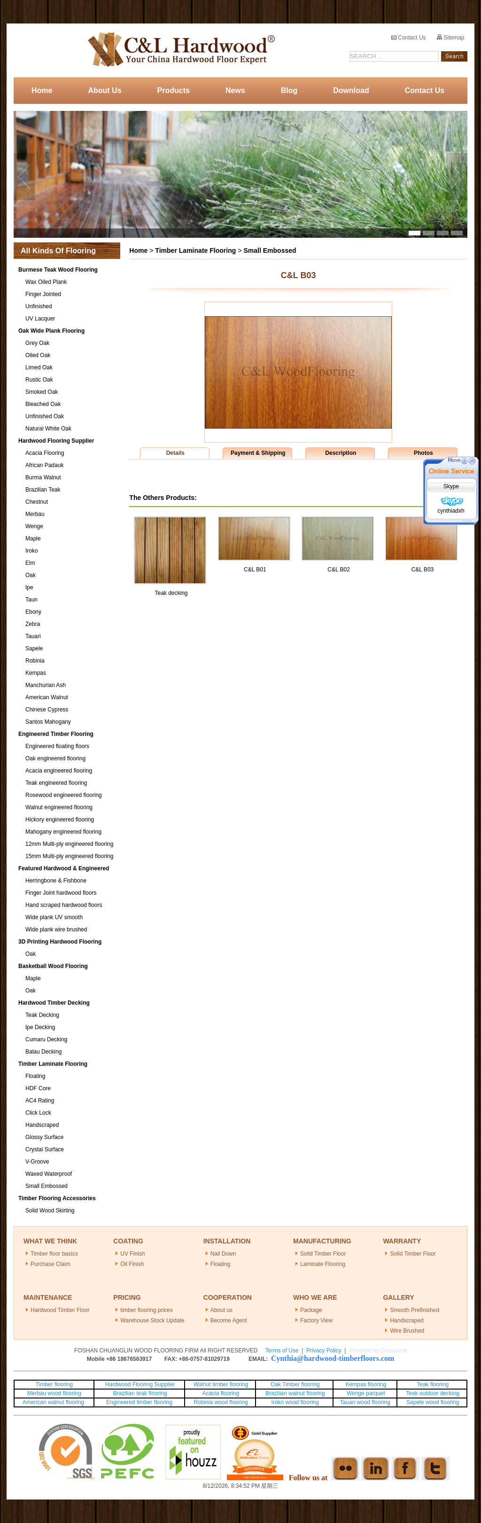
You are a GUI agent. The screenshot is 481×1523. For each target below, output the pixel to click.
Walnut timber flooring (221, 1384)
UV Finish (132, 1253)
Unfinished (38, 306)
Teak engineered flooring (56, 783)
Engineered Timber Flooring (55, 734)
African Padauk (44, 465)
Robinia (35, 660)
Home (41, 90)
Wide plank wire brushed (56, 929)
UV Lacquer (40, 318)
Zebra (32, 624)
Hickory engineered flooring (59, 819)
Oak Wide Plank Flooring (51, 331)
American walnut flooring (54, 1402)
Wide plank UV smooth (54, 917)
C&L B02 (338, 569)
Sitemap (450, 37)
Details (175, 453)
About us (221, 1310)
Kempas (35, 673)
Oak (30, 575)
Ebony (33, 612)
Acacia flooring (220, 1393)
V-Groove (37, 1161)
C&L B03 (422, 569)
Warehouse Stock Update (152, 1320)
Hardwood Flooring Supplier (56, 440)
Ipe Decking (40, 1027)
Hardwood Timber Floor (60, 1310)
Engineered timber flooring (139, 1402)
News (235, 90)
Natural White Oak (48, 428)
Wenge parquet (366, 1393)
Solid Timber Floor (323, 1253)
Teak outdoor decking (432, 1393)
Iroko (31, 550)
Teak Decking (42, 1015)
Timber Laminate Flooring (52, 1064)
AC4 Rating (39, 1100)
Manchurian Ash (45, 685)
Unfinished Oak (44, 416)
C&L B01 (255, 569)
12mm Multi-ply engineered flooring (69, 844)
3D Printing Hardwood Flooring (59, 941)
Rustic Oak (39, 379)
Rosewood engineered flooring (63, 795)
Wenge (34, 526)
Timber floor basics (54, 1253)
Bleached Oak (43, 404)
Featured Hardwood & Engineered (63, 868)
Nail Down (223, 1253)
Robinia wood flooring (221, 1402)
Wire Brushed (407, 1331)
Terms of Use (282, 1350)
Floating (35, 1076)
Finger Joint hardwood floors (60, 893)
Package (311, 1310)
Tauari (33, 636)
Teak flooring (433, 1384)
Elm (30, 563)
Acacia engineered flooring (58, 770)
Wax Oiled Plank (46, 282)
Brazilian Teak (42, 489)
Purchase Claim (50, 1264)
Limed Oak (39, 367)
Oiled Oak (37, 355)
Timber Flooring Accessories (57, 1198)
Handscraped (42, 1125)
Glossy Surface (44, 1137)
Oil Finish (132, 1264)
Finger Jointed (43, 294)
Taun (31, 599)
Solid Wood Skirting (50, 1210)
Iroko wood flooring (295, 1402)
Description (340, 453)
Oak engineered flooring (55, 758)
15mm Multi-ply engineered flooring (69, 856)
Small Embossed (46, 1186)
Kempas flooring (365, 1384)
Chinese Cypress (46, 709)
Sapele (34, 648)
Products (173, 90)
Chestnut (36, 502)
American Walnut (46, 697)
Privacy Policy (323, 1350)
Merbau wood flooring (54, 1393)
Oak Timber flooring (295, 1384)
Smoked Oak (41, 392)
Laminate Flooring (322, 1264)
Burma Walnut (43, 477)
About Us (104, 90)
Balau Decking (43, 1051)
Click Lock (38, 1112)
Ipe (29, 587)
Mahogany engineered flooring (63, 831)
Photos (423, 453)
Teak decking (171, 593)
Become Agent (228, 1320)
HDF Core (38, 1088)
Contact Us (408, 37)
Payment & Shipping (258, 453)
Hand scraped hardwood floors (63, 905)
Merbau (35, 514)
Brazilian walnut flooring (294, 1393)
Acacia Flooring (44, 453)
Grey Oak (37, 343)
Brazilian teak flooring (139, 1393)
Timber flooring (54, 1384)
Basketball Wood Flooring (53, 966)
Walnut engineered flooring (59, 807)
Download (351, 90)
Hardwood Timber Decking (54, 1003)
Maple (33, 538)
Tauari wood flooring (365, 1402)
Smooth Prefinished (414, 1310)
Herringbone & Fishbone (55, 880)
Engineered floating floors (57, 746)
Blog (289, 90)
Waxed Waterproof (48, 1174)
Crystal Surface (44, 1149)
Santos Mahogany (48, 722)
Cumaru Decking (46, 1039)
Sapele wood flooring (432, 1402)
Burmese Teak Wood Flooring (58, 269)
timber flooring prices (146, 1310)
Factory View (316, 1320)
